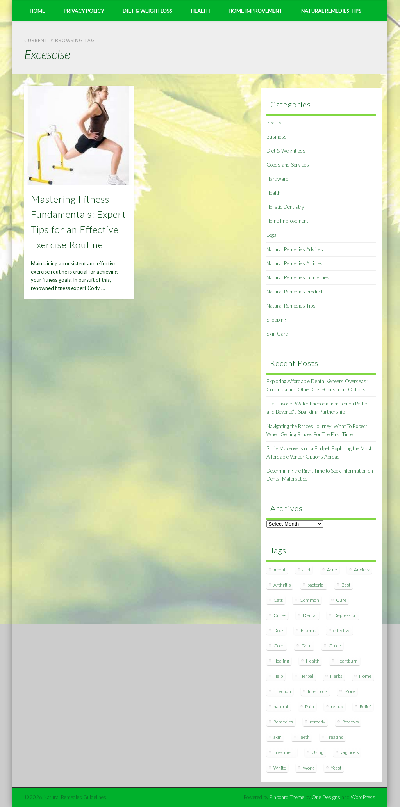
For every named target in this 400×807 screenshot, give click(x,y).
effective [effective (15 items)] (341, 630)
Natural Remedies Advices (294, 249)
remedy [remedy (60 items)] (317, 722)
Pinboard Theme (287, 797)
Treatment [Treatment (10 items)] (284, 752)
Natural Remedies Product (294, 291)
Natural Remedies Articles (294, 263)
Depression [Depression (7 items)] (345, 615)
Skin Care (277, 334)
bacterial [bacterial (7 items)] (316, 585)
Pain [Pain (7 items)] (309, 706)
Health (200, 11)
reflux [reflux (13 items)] (337, 706)
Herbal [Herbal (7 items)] (306, 676)
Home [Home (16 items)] (365, 676)
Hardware (277, 179)
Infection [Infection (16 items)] (282, 691)
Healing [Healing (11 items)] (281, 661)
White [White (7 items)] (279, 768)
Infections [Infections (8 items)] (317, 691)
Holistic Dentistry (285, 207)
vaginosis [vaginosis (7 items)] (349, 752)
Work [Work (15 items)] (308, 768)
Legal (272, 235)
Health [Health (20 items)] (313, 661)
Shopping (276, 319)
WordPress (363, 797)
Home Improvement (255, 11)
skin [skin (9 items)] (277, 737)
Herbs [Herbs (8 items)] (336, 676)
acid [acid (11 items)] (306, 569)
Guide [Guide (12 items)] (335, 646)
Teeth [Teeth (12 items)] (304, 737)
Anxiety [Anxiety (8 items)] (362, 569)
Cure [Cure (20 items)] (341, 600)
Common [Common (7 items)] (309, 600)
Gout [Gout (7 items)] (306, 646)
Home (37, 11)
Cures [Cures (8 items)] (279, 615)
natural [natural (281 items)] (280, 706)
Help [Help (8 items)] (278, 676)
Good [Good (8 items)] (278, 646)
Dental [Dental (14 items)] (310, 615)
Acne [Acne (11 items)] (332, 569)
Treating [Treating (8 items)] (335, 737)
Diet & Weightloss (147, 11)
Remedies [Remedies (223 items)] (283, 722)
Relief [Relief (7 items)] (365, 706)
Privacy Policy (84, 11)
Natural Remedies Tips (331, 11)
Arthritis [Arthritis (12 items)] (282, 585)
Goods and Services (287, 165)
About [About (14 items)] (279, 569)
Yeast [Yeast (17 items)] (336, 768)
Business (276, 136)
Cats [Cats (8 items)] (278, 600)
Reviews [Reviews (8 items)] (350, 722)
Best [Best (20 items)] (345, 585)
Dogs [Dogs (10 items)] (278, 630)
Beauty (273, 122)
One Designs (326, 797)
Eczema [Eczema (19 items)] (308, 630)
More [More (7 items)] (349, 691)
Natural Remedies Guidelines (297, 277)
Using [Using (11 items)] (317, 752)
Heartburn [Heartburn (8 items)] (347, 661)
